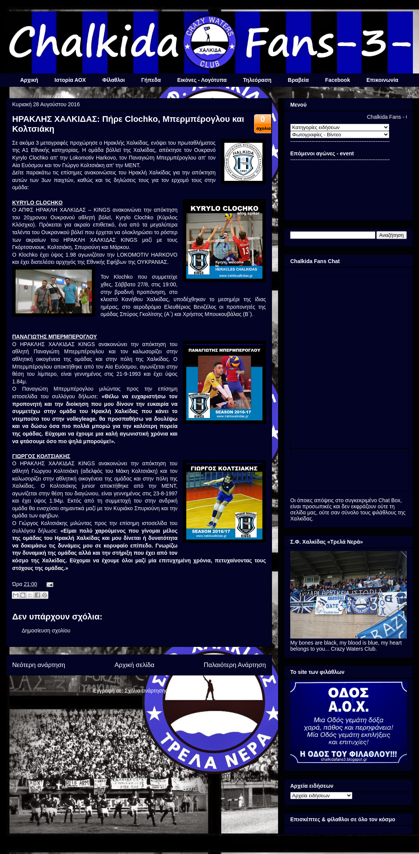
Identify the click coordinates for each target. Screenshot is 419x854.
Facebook (337, 80)
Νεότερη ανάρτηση (38, 665)
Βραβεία (298, 80)
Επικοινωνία (382, 80)
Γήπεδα (151, 80)
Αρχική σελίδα (135, 665)
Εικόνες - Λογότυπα (202, 80)
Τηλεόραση (257, 80)
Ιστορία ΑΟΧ (70, 80)
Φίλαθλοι (113, 80)
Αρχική (29, 80)
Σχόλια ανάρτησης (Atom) (155, 691)
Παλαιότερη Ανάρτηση (235, 665)
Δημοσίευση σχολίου (46, 630)
